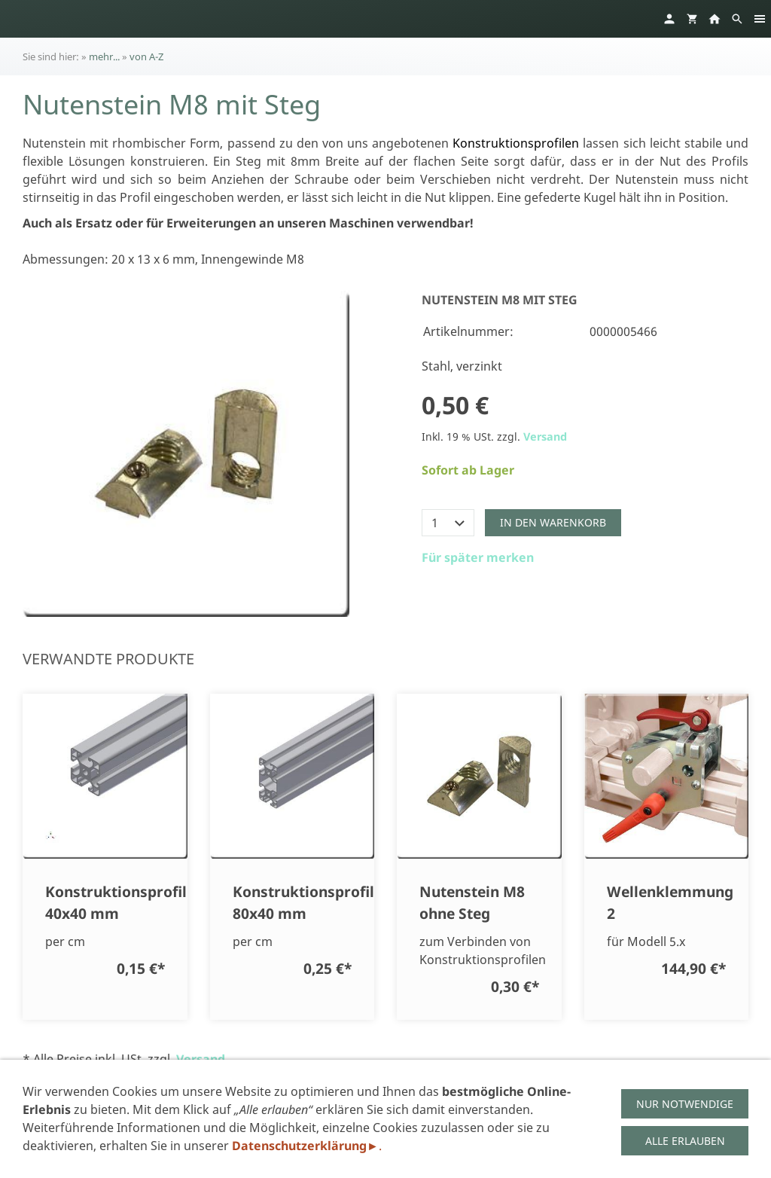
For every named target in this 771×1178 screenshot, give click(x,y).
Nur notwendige (684, 1104)
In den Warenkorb (553, 522)
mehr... (104, 56)
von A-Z (146, 56)
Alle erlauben (685, 1141)
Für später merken (478, 557)
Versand (545, 436)
